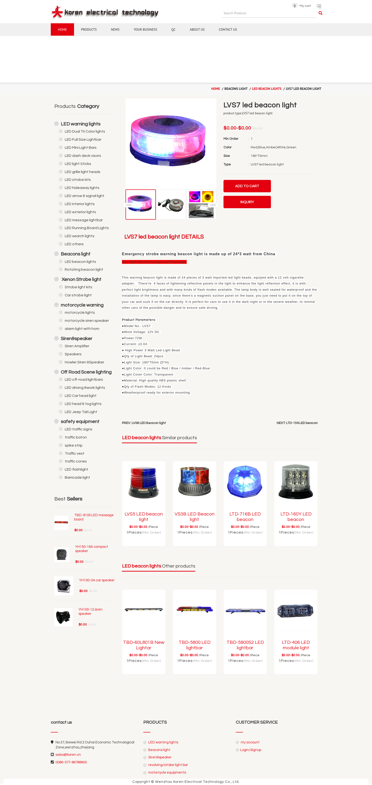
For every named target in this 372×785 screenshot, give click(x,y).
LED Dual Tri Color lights (85, 131)
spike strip (74, 445)
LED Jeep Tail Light (81, 412)
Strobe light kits (78, 287)
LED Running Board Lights (87, 228)
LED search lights (79, 236)
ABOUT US (197, 29)
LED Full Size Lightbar (83, 139)
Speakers (73, 354)
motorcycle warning (82, 305)
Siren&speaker (76, 338)
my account (250, 742)
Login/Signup (250, 750)
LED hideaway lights (82, 188)
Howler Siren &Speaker (84, 362)
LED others (74, 244)
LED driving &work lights (85, 388)
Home (62, 29)
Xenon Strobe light (81, 279)
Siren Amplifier (77, 346)
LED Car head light (81, 396)
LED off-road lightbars (84, 379)
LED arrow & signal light (84, 196)
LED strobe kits (78, 180)
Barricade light (77, 477)
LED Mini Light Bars (81, 147)
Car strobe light (78, 295)
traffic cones (76, 461)
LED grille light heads (82, 172)
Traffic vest (74, 453)
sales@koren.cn (68, 754)
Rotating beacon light (84, 269)
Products (89, 29)
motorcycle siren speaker (87, 321)
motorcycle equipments (167, 772)
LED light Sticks (78, 164)
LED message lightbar (84, 220)
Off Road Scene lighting (86, 372)
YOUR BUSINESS (145, 29)
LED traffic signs (78, 429)
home (215, 89)
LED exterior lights (80, 212)
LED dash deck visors (83, 156)
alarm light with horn (82, 329)
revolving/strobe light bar (168, 765)
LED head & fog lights (83, 404)
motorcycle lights (80, 312)
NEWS (115, 29)
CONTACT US (228, 29)
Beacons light (75, 254)
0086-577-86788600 (71, 762)
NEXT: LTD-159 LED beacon (297, 423)
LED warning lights (80, 124)
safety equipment (80, 421)
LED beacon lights (266, 89)
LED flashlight (76, 469)
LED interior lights (80, 204)
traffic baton (76, 437)
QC (173, 29)
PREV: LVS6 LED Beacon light (144, 423)
